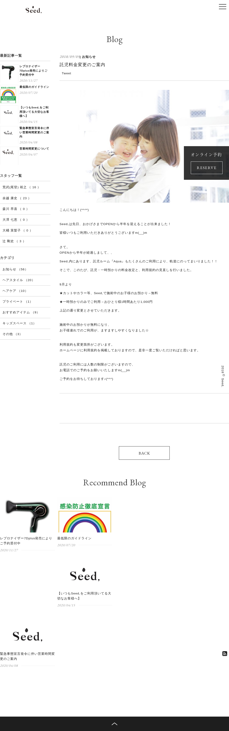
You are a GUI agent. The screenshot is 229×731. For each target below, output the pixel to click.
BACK (144, 453)
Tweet (66, 73)
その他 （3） (13, 334)
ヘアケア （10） (15, 291)
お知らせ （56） (15, 269)
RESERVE (206, 167)
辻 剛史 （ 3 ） (14, 241)
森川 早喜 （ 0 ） (16, 209)
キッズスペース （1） (19, 323)
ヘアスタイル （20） (19, 280)
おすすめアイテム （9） (21, 312)
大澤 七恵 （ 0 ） (16, 219)
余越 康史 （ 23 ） (17, 198)
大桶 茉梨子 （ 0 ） (18, 230)
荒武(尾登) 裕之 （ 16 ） (22, 187)
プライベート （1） (18, 301)
